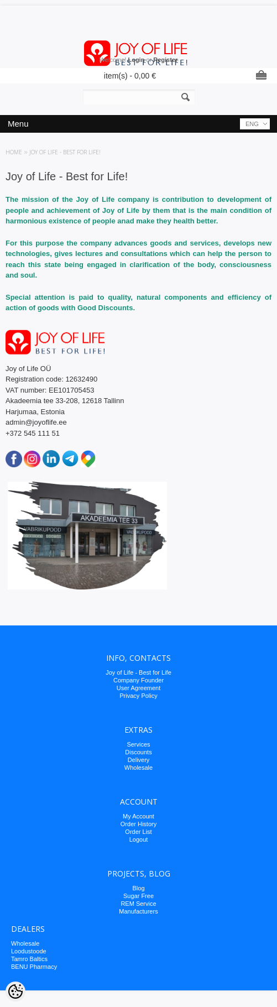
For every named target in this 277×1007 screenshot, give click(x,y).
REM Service (138, 903)
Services (138, 744)
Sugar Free (138, 896)
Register (165, 59)
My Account (138, 816)
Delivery (139, 759)
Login (136, 59)
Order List (138, 831)
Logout (138, 839)
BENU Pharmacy (34, 966)
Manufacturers (138, 911)
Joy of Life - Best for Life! (65, 152)
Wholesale (138, 767)
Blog (138, 888)
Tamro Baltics (29, 959)
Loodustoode (28, 951)
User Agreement (138, 688)
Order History (138, 824)
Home (14, 152)
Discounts (138, 752)
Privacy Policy (138, 695)
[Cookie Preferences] (15, 991)
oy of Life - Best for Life (140, 672)
